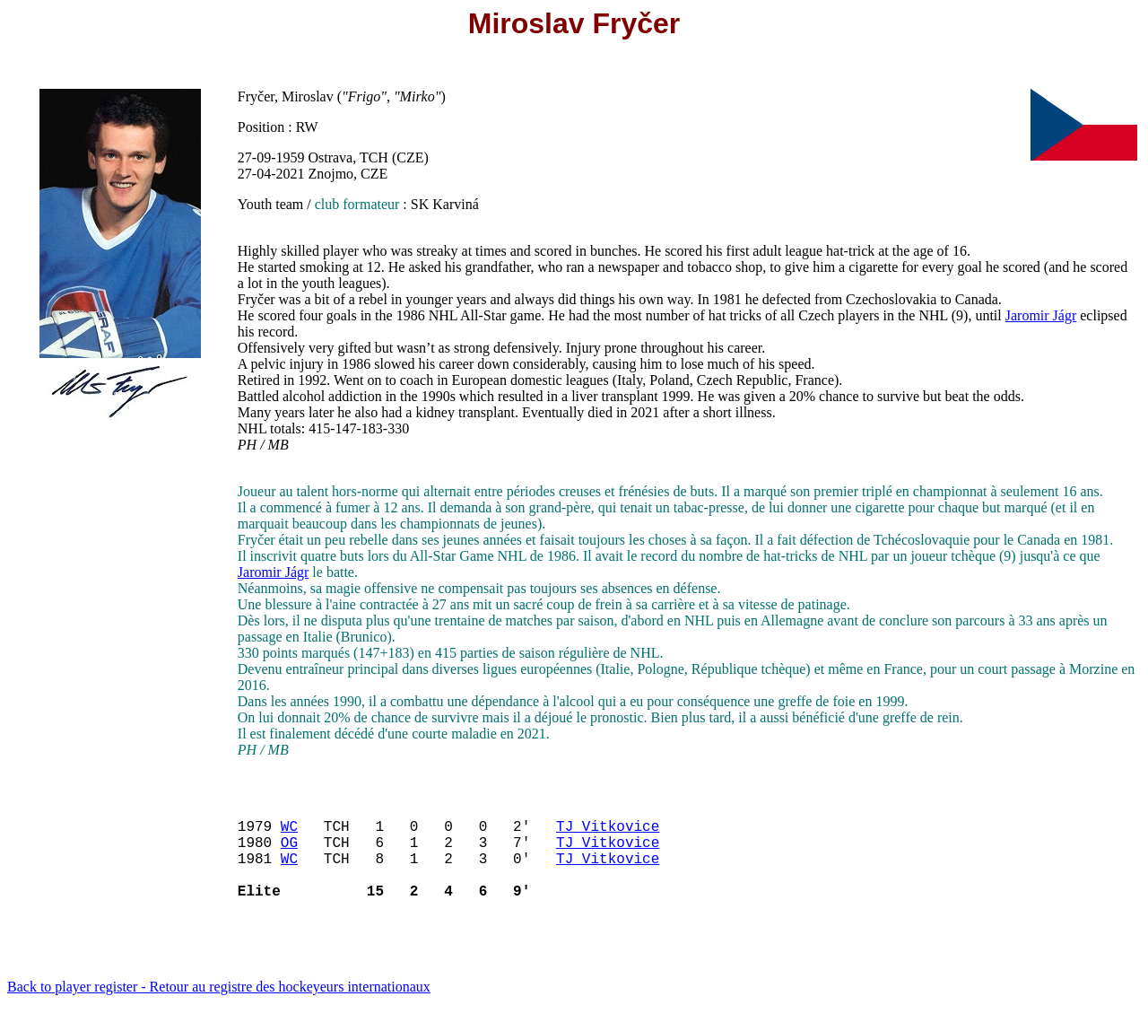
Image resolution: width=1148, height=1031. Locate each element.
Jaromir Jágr (1041, 315)
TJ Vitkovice (607, 833)
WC (289, 833)
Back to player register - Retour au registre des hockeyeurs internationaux (218, 1008)
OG (289, 852)
